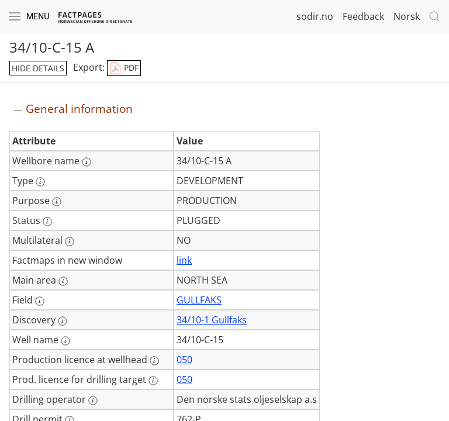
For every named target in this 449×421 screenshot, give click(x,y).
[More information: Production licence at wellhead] (154, 360)
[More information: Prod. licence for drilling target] (153, 380)
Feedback (363, 16)
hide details (38, 68)
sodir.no (314, 16)
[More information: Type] (40, 182)
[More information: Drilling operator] (93, 400)
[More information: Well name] (65, 341)
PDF (124, 68)
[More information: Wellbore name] (86, 162)
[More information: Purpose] (56, 201)
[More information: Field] (39, 301)
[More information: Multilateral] (69, 241)
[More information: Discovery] (62, 321)
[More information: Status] (47, 221)
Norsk (406, 16)
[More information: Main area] (63, 281)
